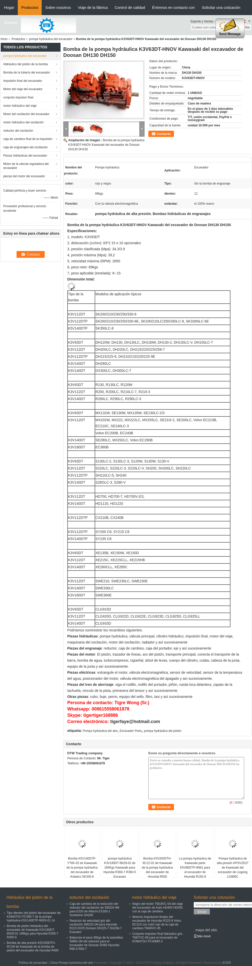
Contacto (164, 134)
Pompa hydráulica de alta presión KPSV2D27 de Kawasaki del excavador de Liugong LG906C (232, 867)
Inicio (4, 39)
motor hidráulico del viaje (20, 106)
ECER (227, 962)
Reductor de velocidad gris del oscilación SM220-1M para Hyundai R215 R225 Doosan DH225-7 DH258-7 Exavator (96, 926)
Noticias (10, 22)
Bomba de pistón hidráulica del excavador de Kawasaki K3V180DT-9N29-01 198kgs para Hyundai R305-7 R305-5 (32, 931)
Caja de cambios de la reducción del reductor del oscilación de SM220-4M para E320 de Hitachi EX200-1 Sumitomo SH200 (94, 909)
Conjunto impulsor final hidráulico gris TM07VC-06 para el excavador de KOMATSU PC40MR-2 (157, 937)
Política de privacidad (33, 962)
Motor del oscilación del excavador (26, 114)
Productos (29, 7)
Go (247, 27)
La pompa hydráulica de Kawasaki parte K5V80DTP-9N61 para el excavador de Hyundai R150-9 (195, 867)
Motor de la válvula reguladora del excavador (26, 166)
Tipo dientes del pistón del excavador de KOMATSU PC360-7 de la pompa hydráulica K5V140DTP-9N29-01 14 (33, 916)
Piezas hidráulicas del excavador (25, 155)
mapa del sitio (206, 930)
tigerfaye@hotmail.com (135, 721)
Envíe (202, 912)
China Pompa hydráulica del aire (71, 962)
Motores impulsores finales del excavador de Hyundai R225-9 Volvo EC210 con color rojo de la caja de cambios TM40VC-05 (156, 922)
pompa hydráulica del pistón (162, 731)
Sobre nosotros (58, 7)
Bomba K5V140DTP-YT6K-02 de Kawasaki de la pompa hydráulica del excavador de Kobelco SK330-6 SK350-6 (82, 870)
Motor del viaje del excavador (22, 89)
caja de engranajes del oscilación (25, 147)
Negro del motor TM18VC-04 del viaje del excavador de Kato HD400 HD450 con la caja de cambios (157, 907)
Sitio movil (202, 936)
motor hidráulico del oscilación (23, 122)
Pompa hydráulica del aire (100, 731)
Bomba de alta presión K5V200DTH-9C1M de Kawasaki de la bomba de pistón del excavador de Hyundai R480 (32, 946)
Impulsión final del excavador (22, 81)
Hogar (9, 7)
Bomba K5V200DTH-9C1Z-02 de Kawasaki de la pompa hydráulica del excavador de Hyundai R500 (157, 867)
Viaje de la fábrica (93, 7)
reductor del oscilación (18, 130)
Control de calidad (130, 7)
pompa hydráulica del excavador (51, 39)
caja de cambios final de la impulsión (27, 139)
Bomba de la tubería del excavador (26, 72)
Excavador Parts (131, 731)
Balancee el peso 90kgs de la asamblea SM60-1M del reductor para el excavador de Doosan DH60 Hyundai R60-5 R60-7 (96, 943)
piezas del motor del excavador (24, 176)
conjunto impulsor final (18, 97)
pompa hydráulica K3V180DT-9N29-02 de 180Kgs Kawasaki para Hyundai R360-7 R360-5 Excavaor (119, 867)
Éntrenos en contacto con (173, 7)
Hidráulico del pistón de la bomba (25, 64)
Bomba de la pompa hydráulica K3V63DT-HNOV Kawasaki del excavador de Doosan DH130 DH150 (106, 144)
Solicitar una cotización (221, 7)
